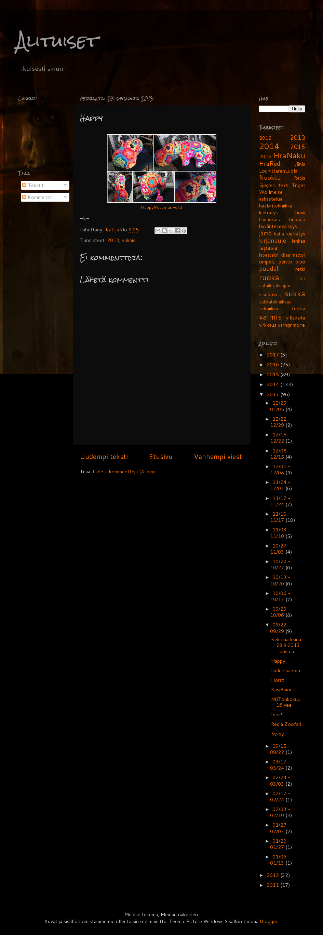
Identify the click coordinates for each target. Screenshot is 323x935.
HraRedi (270, 163)
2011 (273, 885)
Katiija (113, 229)
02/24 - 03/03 (280, 780)
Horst (277, 679)
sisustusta (270, 294)
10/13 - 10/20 (280, 580)
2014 (269, 145)
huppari (297, 219)
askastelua (270, 198)
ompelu (267, 261)
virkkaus (268, 324)
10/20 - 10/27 (280, 564)
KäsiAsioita (283, 689)
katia (279, 234)
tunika (298, 308)
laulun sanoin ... (288, 670)
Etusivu (161, 456)
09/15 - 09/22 (280, 749)
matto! (298, 255)
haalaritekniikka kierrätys (275, 209)
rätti (301, 278)
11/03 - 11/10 (280, 532)
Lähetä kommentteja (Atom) (124, 471)
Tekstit (33, 185)
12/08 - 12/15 (280, 453)
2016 (265, 156)
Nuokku (270, 177)
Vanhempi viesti (219, 456)
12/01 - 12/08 (280, 469)
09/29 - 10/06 (280, 612)
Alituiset (57, 41)
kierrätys (295, 233)
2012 (265, 137)
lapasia (268, 247)
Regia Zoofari (286, 724)
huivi (300, 212)
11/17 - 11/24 (280, 501)
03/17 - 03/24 (280, 764)
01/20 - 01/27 (280, 844)
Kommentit (37, 197)
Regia (299, 178)
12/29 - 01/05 (280, 405)
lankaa (298, 240)
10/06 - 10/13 (280, 596)
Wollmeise (271, 191)
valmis (128, 240)
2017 (273, 354)
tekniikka (268, 308)
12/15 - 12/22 (280, 437)
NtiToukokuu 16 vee (285, 701)
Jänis (300, 163)
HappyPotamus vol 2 (162, 207)
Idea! (276, 714)
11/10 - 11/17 (280, 517)
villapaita (295, 317)
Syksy (277, 733)
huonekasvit (271, 219)
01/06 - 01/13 (280, 859)
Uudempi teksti (104, 456)
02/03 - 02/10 (280, 812)
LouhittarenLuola (278, 170)
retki (300, 268)
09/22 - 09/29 (280, 627)
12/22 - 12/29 (280, 422)
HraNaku (289, 155)
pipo (300, 261)
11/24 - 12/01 (280, 485)
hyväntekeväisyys (278, 226)
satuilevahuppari (275, 285)
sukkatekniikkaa (275, 302)
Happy (278, 660)
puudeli (269, 268)
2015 (297, 147)
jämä (265, 233)
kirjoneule (272, 240)
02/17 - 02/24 (280, 796)
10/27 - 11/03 (280, 548)
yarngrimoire (291, 324)
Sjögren (267, 185)
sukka (295, 293)
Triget (298, 185)
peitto (285, 261)
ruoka (269, 277)
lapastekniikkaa (274, 255)
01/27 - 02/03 (280, 828)
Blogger (269, 921)
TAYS (283, 185)
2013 (113, 240)
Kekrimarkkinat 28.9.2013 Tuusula (287, 645)
